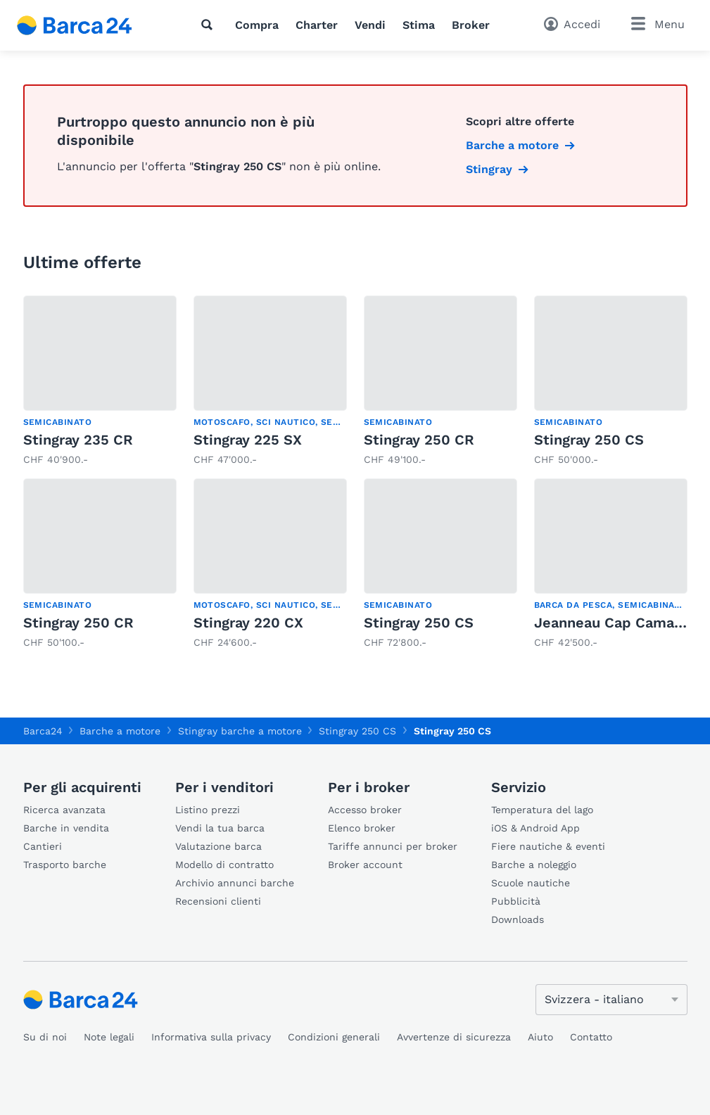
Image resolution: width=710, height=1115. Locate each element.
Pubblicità (515, 901)
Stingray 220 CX (248, 622)
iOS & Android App (535, 828)
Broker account (365, 864)
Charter (317, 25)
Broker (471, 25)
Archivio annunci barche (234, 882)
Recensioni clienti (218, 901)
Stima (418, 25)
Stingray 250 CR (419, 439)
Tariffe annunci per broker (392, 846)
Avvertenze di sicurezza (454, 1037)
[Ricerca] (209, 25)
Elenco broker (361, 828)
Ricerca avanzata (64, 809)
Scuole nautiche (530, 882)
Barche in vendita (66, 828)
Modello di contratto (224, 864)
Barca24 (43, 731)
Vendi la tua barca (220, 828)
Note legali (109, 1037)
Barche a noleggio (533, 864)
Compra (257, 25)
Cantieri (42, 846)
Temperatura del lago (542, 809)
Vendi (370, 25)
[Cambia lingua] (611, 999)
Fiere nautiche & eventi (548, 846)
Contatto (591, 1037)
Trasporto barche (64, 864)
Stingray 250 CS (589, 439)
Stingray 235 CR (78, 439)
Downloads (517, 919)
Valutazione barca (218, 846)
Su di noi (45, 1037)
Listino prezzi (207, 809)
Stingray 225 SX (248, 439)
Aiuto (540, 1037)
